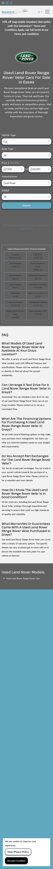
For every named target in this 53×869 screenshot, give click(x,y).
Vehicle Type (9, 135)
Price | (10, 162)
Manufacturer (9, 176)
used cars (13, 502)
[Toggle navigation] (47, 11)
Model (5, 190)
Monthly (14, 162)
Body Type (7, 148)
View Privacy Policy (18, 851)
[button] (39, 11)
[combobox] (26, 141)
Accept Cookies (16, 860)
